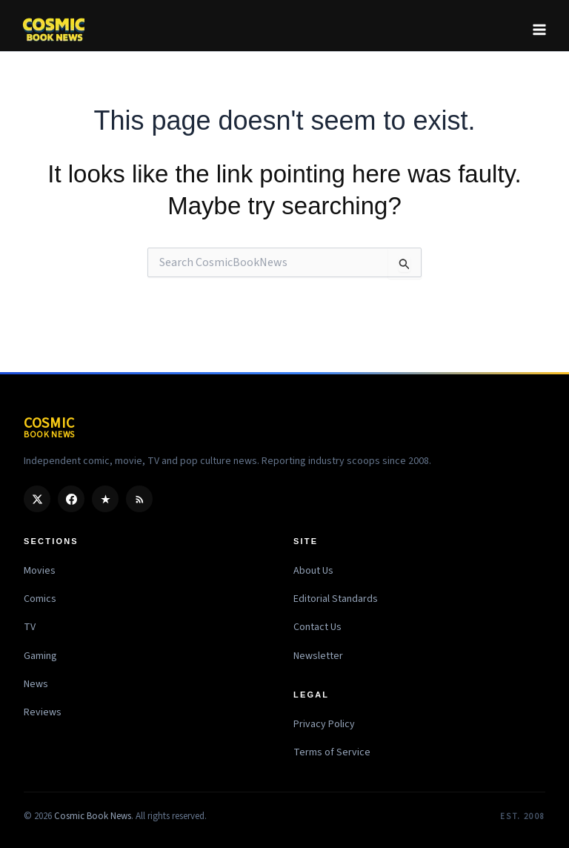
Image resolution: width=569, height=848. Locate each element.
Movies (40, 570)
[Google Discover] (105, 499)
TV (30, 627)
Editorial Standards (335, 599)
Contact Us (317, 627)
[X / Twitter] (37, 499)
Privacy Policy (324, 724)
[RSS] (139, 499)
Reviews (42, 712)
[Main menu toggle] (539, 30)
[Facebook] (71, 499)
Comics (40, 599)
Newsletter (318, 656)
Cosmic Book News (92, 816)
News (36, 684)
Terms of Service (331, 752)
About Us (313, 570)
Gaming (40, 656)
